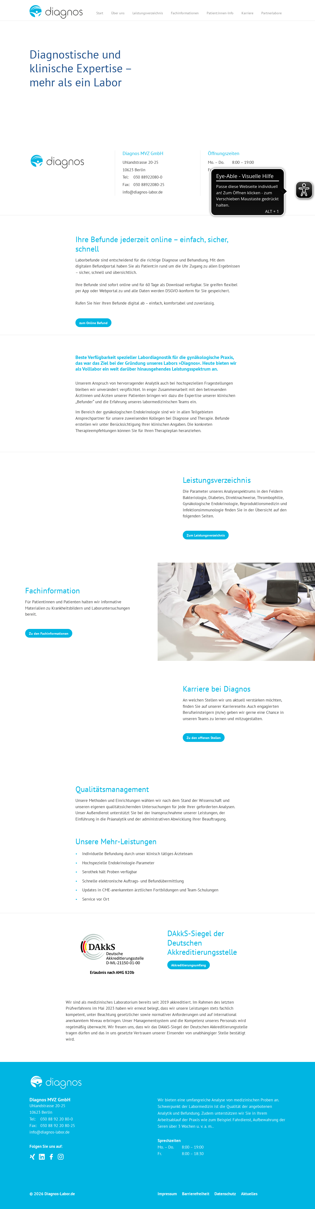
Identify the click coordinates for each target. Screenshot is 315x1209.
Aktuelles (249, 1193)
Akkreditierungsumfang (188, 965)
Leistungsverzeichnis (147, 13)
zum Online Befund (93, 323)
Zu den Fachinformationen (48, 633)
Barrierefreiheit (195, 1193)
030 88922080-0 (147, 177)
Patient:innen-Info (220, 13)
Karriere (247, 13)
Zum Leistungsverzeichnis (206, 535)
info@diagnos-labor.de (143, 192)
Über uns (118, 13)
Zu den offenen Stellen (204, 738)
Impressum (167, 1193)
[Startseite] (56, 12)
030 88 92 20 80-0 (56, 1119)
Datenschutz (225, 1193)
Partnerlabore (271, 13)
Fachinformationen (185, 13)
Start (99, 13)
